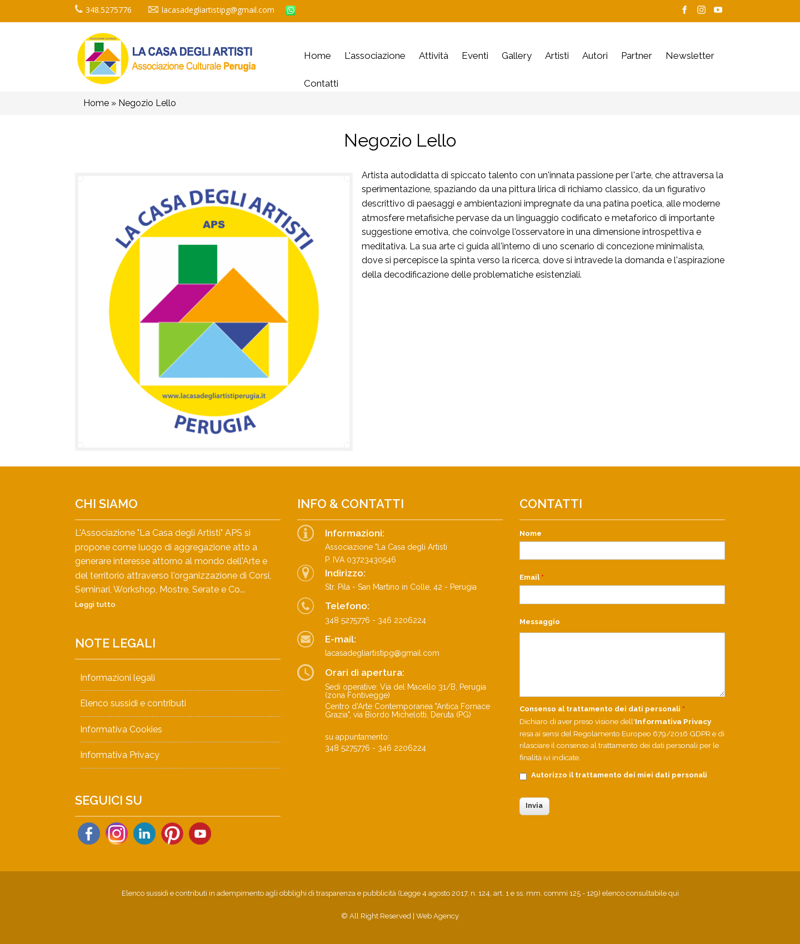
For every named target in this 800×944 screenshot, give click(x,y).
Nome (530, 533)
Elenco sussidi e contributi (133, 703)
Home (317, 55)
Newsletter (690, 55)
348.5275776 (103, 9)
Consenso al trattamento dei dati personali (602, 709)
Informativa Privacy (119, 755)
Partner (636, 55)
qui (673, 893)
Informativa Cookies (121, 729)
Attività (433, 55)
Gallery (517, 55)
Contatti (321, 83)
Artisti (557, 55)
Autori (595, 55)
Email (531, 577)
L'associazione (375, 55)
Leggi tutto (95, 604)
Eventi (475, 55)
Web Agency (437, 916)
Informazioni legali (117, 677)
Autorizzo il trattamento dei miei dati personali (619, 775)
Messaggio (539, 621)
